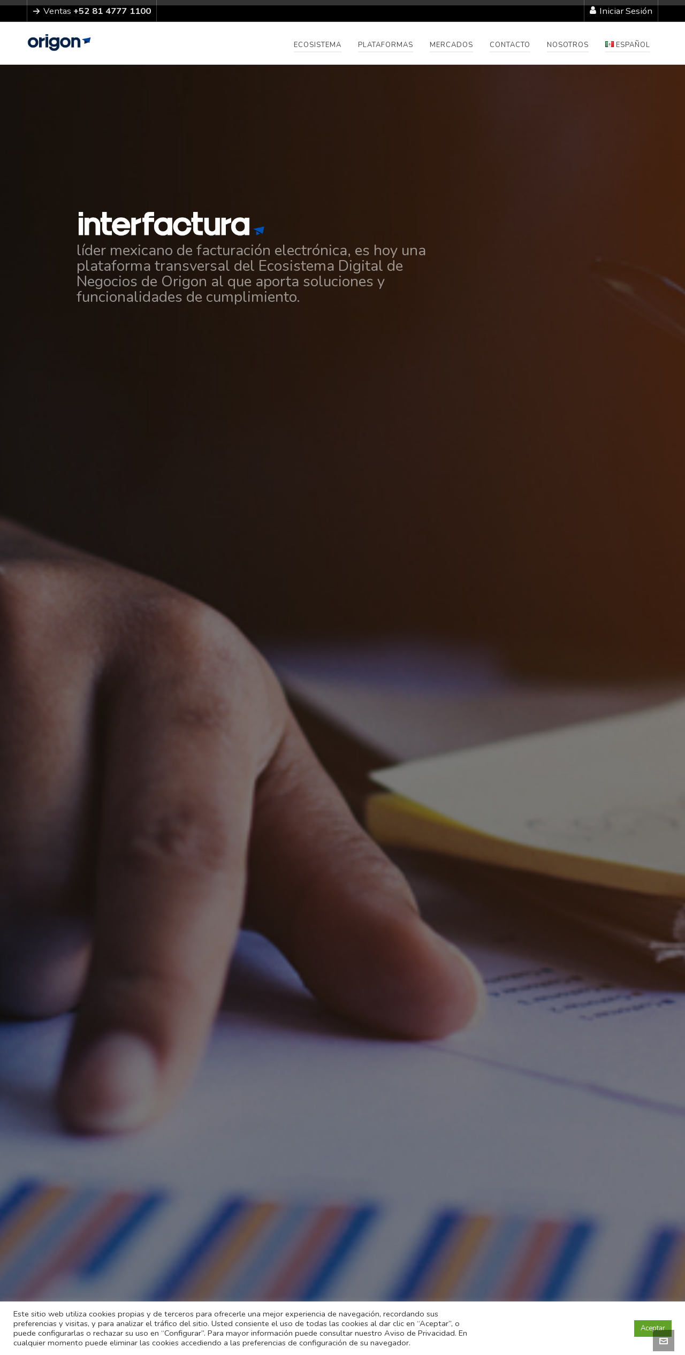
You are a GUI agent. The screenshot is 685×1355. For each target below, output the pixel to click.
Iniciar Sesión (621, 11)
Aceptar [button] (653, 1328)
